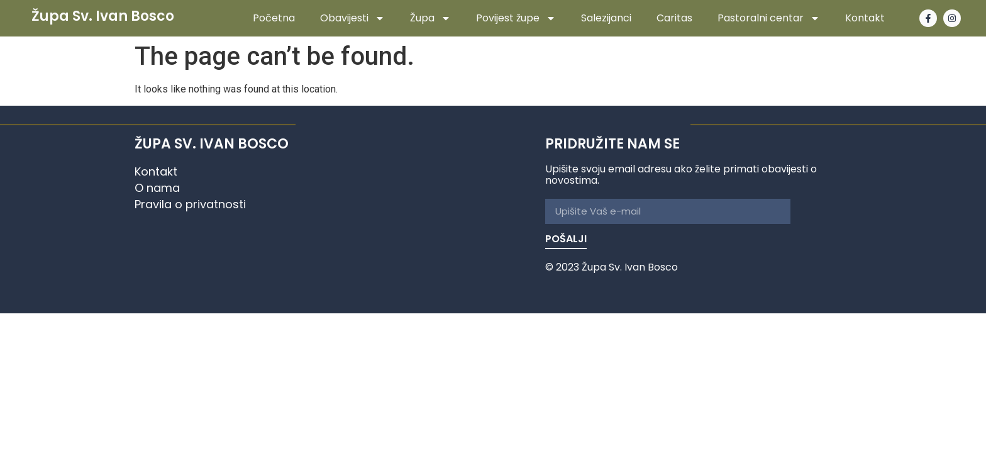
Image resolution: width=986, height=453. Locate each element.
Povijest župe (516, 18)
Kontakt (865, 18)
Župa (430, 18)
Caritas (674, 18)
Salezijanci (606, 18)
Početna (274, 18)
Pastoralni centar (768, 18)
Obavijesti (352, 18)
